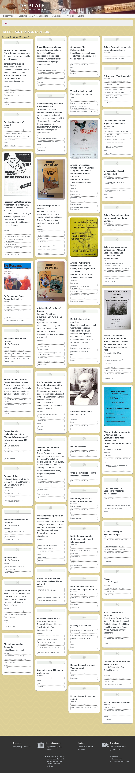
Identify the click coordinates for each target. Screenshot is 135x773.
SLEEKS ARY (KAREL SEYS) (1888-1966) (117, 187)
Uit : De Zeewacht (11, 344)
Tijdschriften (8, 16)
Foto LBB (41, 560)
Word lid (70, 16)
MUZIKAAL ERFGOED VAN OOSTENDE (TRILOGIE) (16, 354)
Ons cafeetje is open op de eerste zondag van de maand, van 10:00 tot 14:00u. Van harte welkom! (56, 761)
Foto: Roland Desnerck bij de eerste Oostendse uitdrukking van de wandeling (83, 56)
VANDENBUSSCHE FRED (45, 551)
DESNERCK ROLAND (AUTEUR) (14, 95)
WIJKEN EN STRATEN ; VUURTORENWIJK (117, 458)
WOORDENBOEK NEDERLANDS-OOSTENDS (14, 532)
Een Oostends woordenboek (117, 702)
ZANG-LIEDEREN (10, 307)
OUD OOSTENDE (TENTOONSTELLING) (116, 81)
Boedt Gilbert (108, 102)
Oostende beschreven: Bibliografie (33, 16)
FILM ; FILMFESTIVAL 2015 (13, 89)
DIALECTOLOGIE (10, 139)
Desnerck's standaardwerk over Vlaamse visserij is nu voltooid (49, 581)
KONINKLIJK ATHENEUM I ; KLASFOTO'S (83, 455)
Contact (81, 16)
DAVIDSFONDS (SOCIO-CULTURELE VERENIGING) (82, 631)
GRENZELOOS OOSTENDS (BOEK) (15, 614)
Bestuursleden (117, 759)
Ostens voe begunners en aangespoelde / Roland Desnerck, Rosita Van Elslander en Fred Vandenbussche (115, 253)
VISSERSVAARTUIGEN (111, 543)
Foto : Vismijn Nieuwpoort (81, 94)
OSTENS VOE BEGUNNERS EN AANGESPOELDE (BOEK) (14, 501)
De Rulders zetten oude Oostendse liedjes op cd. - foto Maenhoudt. (82, 539)
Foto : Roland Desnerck (14, 650)
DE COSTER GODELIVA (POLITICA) (48, 636)
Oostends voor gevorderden (17, 591)
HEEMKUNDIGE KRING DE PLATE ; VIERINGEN (115, 191)
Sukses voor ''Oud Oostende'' (117, 76)
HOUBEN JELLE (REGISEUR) (13, 251)
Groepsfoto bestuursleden (121, 761)
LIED (6, 304)
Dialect (107, 579)
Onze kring (56, 16)
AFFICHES (41, 231)
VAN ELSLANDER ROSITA (46, 548)
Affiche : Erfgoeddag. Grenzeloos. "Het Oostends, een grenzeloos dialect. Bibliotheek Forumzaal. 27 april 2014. (83, 171)
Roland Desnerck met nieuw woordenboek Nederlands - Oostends (116, 218)
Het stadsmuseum (53, 743)
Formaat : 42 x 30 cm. (113, 449)
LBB (72, 70)
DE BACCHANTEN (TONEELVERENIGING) (17, 236)
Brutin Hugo (108, 153)
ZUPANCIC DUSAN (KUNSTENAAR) (48, 652)
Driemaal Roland (11, 476)
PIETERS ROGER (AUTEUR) (13, 247)
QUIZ (106, 462)
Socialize (17, 743)
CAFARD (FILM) (9, 92)
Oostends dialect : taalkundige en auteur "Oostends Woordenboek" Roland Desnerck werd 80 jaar (16, 437)
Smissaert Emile (109, 514)
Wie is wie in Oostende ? (48, 618)
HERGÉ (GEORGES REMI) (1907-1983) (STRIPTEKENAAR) (49, 245)
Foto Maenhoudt (76, 568)
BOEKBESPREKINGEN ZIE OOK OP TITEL (17, 136)
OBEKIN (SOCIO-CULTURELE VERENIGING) (80, 287)
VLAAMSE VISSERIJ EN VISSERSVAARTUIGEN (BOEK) (47, 590)
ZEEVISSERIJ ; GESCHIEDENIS (114, 546)
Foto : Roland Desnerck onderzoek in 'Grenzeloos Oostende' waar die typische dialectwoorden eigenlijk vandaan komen (49, 59)
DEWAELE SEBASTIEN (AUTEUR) (48, 482)
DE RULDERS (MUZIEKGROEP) (14, 320)
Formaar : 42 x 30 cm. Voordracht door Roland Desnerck (80, 182)
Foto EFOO (41, 150)
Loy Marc (7, 101)
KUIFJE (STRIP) (10, 572)
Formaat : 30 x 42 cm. (113, 353)
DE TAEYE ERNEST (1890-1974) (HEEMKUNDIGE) (114, 183)
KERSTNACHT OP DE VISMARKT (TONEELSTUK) (15, 240)
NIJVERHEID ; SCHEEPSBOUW (114, 556)
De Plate (32, 5)
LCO (72, 647)
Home (6, 23)
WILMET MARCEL (43, 253)
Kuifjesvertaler (10, 557)
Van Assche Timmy (43, 494)
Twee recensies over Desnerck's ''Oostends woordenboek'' (114, 491)
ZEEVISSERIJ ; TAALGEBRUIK (80, 294)
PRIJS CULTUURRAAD (111, 55)
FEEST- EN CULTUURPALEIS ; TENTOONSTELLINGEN (114, 96)
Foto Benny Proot (10, 626)
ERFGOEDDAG (75, 194)
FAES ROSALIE (9, 314)
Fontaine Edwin (42, 147)
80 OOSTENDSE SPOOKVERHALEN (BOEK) (15, 400)
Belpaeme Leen (9, 623)
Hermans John (109, 197)
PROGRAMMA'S (9, 233)
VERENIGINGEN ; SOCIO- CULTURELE (83, 635)
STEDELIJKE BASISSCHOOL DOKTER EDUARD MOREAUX (116, 466)
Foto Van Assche (43, 497)
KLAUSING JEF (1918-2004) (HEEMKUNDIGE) (46, 643)
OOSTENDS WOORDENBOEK (13, 133)
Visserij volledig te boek (81, 91)
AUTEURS (8, 455)
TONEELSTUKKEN (10, 244)
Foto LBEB (8, 671)
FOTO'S (73, 422)
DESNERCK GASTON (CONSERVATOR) (49, 597)
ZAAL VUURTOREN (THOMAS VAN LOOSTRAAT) (115, 377)
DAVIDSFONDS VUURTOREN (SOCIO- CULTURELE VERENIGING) (116, 359)
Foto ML (7, 104)
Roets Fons (74, 678)
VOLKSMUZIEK (9, 361)
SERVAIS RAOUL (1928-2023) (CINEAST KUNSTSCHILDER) (50, 648)
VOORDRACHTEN (76, 197)
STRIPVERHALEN (43, 235)
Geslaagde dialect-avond (81, 626)
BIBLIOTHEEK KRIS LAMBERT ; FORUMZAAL (80, 208)
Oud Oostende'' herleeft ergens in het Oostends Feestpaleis (114, 124)
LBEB (6, 667)
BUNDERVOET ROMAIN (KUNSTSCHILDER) (112, 85)
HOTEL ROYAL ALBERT (78, 301)
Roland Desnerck (78, 447)
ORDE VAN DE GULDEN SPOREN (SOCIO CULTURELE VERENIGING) (83, 708)
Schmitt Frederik (10, 145)
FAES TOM (8, 317)
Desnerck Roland (76, 518)
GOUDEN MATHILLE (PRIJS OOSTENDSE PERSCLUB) (117, 642)
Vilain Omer (108, 561)
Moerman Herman (76, 565)
